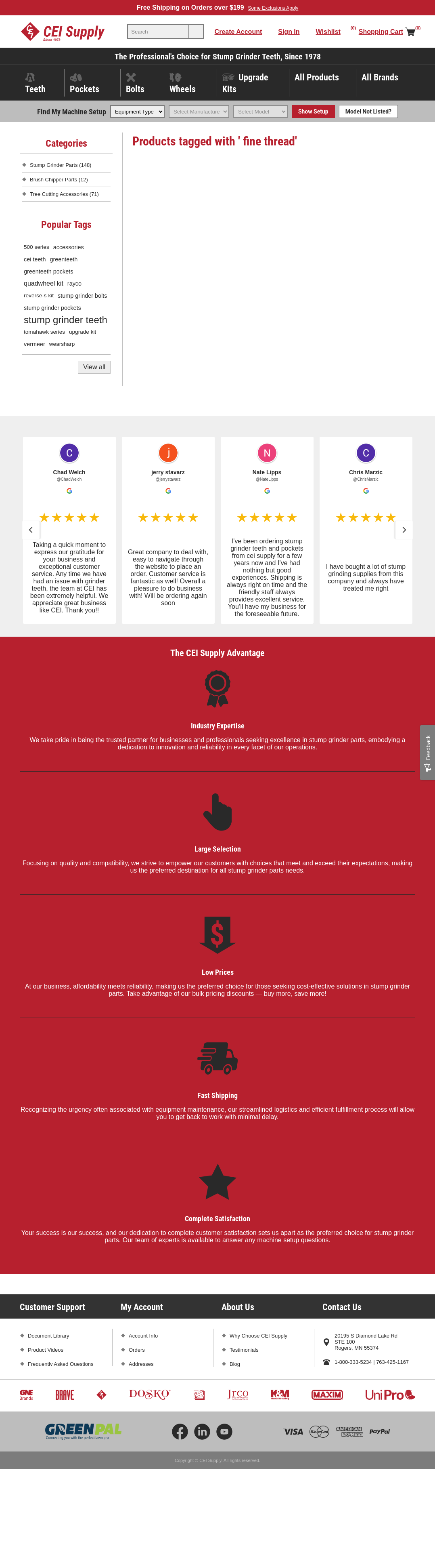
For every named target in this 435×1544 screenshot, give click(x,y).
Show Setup (313, 111)
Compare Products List (155, 1406)
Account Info (143, 1336)
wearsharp (62, 344)
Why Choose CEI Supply (258, 1336)
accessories (68, 247)
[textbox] (158, 31)
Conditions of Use (48, 1421)
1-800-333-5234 (353, 1362)
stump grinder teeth (65, 319)
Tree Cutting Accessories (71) (64, 194)
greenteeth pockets (48, 271)
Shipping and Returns (53, 1378)
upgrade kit (82, 332)
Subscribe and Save (253, 1378)
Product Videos (45, 1350)
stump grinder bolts (82, 295)
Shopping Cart (145, 1378)
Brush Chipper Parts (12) (59, 180)
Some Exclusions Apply (273, 8)
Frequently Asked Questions (61, 1364)
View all (94, 367)
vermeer (34, 344)
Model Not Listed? (368, 111)
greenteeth (63, 259)
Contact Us (347, 1390)
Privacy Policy (44, 1406)
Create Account (238, 31)
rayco (74, 283)
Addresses (141, 1364)
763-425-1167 (392, 1362)
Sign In (288, 31)
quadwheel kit (43, 283)
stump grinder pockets (52, 308)
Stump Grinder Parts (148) (60, 165)
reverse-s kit (39, 295)
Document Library (48, 1336)
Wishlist (138, 1392)
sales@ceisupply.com (360, 1376)
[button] (31, 530)
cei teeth (35, 259)
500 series (36, 247)
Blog (235, 1364)
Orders (137, 1350)
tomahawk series (44, 332)
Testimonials (244, 1350)
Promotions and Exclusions (59, 1392)
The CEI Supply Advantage (217, 652)
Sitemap (37, 1435)
